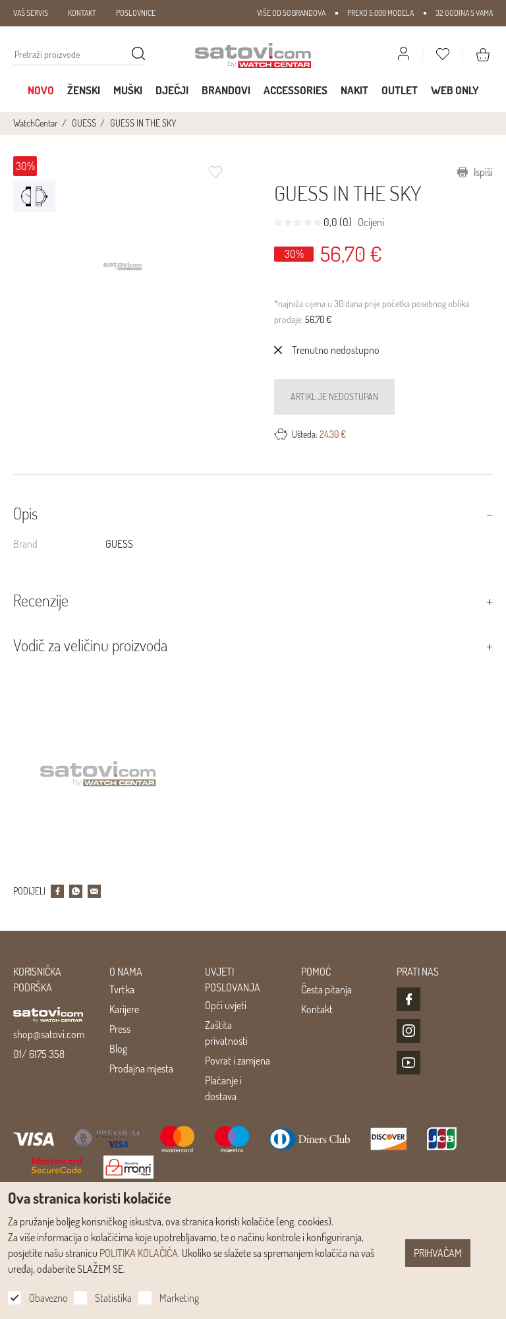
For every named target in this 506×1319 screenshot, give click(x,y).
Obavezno (48, 1297)
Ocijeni (371, 222)
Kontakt (317, 1009)
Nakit (354, 90)
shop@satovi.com (48, 1034)
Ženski (83, 90)
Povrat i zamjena (237, 1060)
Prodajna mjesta (141, 1068)
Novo (41, 90)
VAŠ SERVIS (30, 13)
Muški (127, 90)
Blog (118, 1048)
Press (119, 1029)
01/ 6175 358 (39, 1054)
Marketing (179, 1297)
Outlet (399, 90)
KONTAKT (82, 13)
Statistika (113, 1297)
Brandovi (226, 90)
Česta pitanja (326, 989)
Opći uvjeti (225, 1005)
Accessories (295, 90)
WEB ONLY (455, 90)
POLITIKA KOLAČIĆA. (139, 1253)
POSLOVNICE (135, 13)
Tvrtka (121, 989)
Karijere (124, 1009)
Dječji (171, 90)
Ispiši (475, 172)
